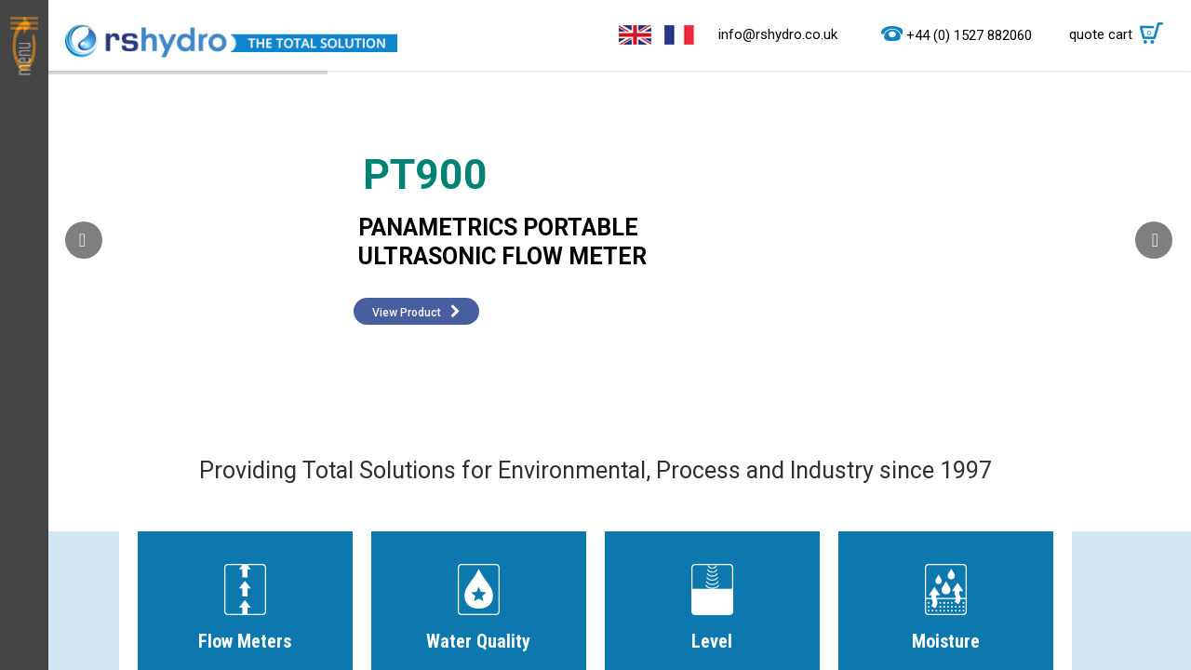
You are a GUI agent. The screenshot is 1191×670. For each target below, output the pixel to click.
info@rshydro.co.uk (777, 34)
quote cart (1120, 34)
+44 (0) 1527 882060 (969, 35)
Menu (24, 335)
